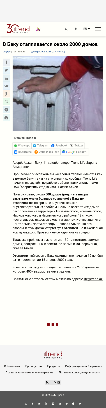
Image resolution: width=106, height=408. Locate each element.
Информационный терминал (83, 366)
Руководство (33, 366)
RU (85, 28)
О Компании (12, 366)
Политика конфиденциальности (79, 372)
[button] (6, 62)
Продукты (53, 366)
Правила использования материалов (30, 372)
